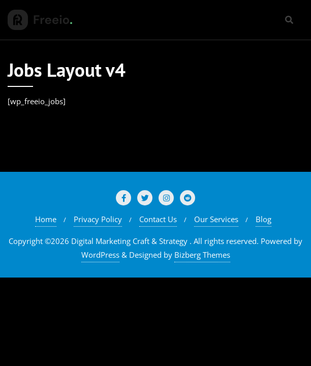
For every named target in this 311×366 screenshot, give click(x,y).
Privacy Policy (98, 219)
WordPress (100, 255)
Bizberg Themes (202, 255)
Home (45, 219)
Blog (263, 219)
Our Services (216, 219)
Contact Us (158, 219)
